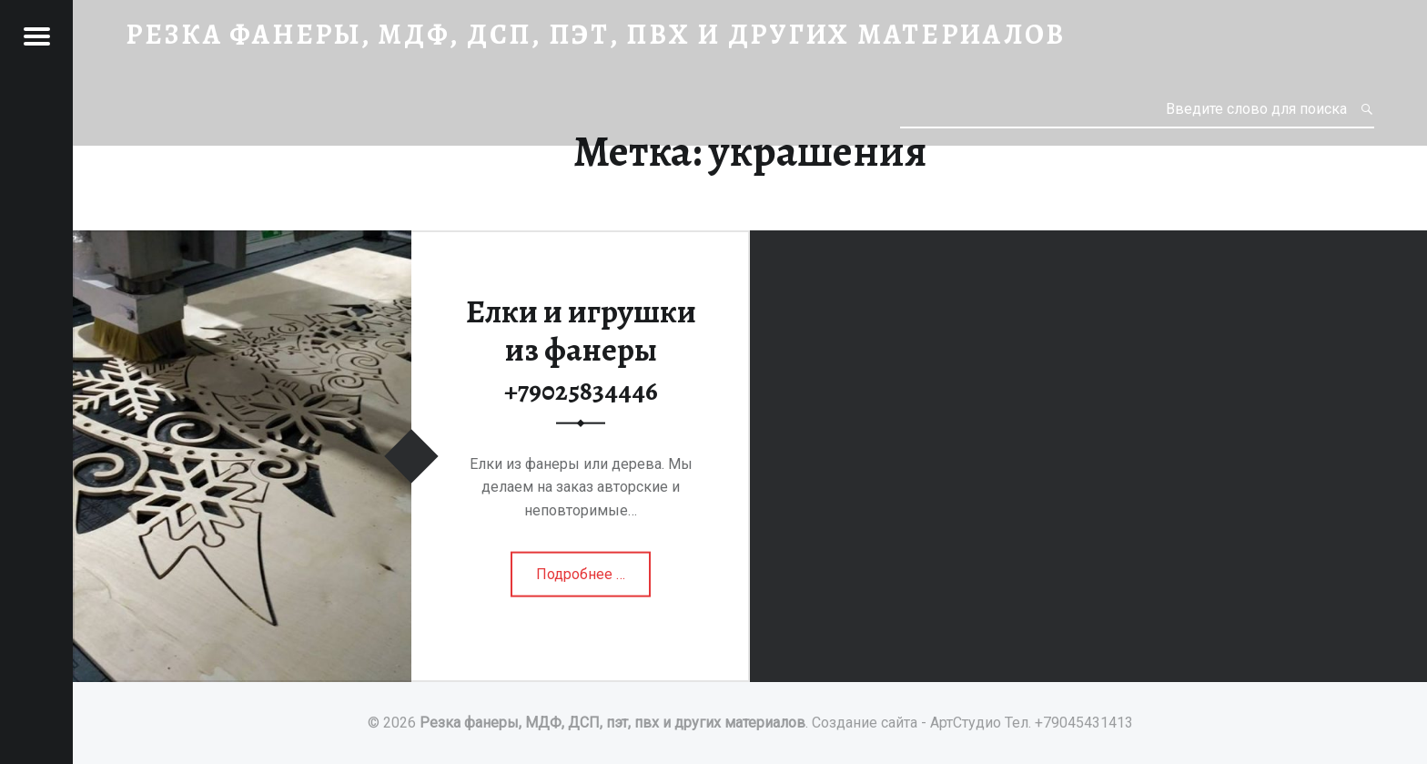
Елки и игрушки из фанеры (581, 348)
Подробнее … (582, 580)
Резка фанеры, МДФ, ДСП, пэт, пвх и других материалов (612, 722)
